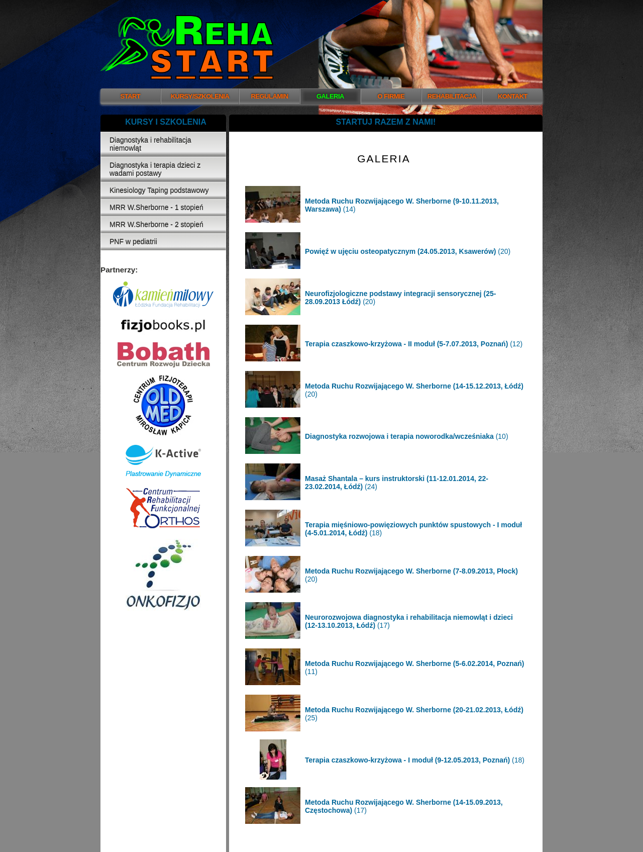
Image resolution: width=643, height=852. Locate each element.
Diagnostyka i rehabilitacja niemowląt (150, 144)
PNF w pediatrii (133, 242)
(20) (407, 251)
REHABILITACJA (451, 96)
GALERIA (330, 96)
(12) (413, 344)
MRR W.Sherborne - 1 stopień (156, 208)
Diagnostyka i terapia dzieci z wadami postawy (155, 169)
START (131, 96)
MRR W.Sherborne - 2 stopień (156, 225)
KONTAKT (512, 96)
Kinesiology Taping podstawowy (159, 190)
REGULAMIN (269, 96)
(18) (414, 760)
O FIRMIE (391, 96)
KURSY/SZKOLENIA (200, 96)
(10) (406, 436)
